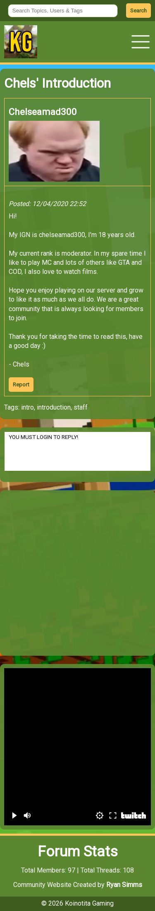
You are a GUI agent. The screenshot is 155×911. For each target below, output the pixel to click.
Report (21, 384)
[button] (140, 41)
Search (138, 10)
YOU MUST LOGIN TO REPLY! (77, 451)
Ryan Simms (124, 885)
